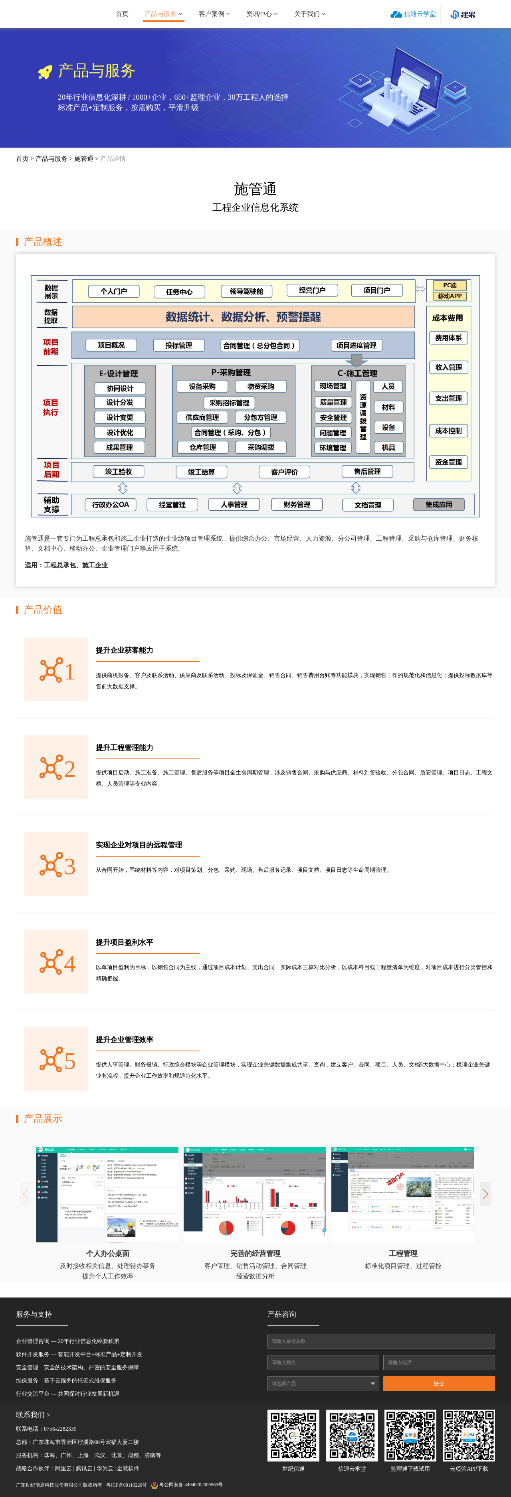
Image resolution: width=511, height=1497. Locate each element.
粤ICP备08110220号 (126, 1485)
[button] (485, 1194)
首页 (122, 13)
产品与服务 (160, 13)
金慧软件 (128, 1468)
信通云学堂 (413, 14)
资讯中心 (259, 13)
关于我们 (307, 13)
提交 (439, 1383)
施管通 (83, 158)
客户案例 (211, 13)
